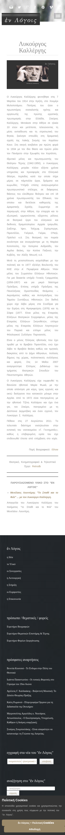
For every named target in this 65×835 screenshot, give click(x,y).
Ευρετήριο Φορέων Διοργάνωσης (23, 640)
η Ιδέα (10, 557)
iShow (54, 449)
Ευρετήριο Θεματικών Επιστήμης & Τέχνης (28, 633)
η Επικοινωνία (14, 599)
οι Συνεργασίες (14, 571)
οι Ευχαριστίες (14, 592)
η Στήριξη (11, 585)
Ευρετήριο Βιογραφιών (18, 626)
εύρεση (12, 793)
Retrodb (36, 466)
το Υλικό (11, 564)
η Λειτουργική (14, 578)
